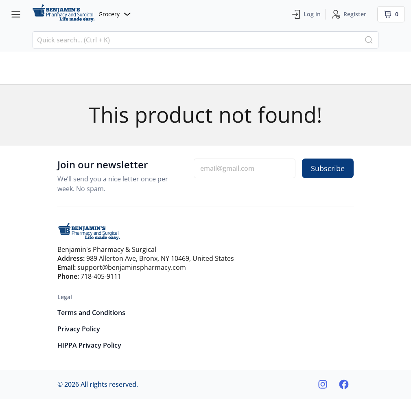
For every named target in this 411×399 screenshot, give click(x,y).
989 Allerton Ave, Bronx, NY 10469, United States (160, 258)
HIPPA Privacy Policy (89, 345)
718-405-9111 (101, 276)
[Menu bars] (16, 14)
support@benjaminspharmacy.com (131, 267)
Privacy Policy (78, 328)
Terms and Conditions (91, 312)
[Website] (81, 14)
